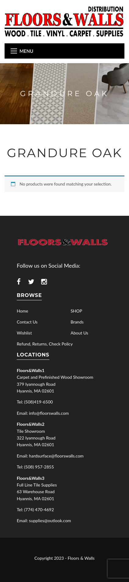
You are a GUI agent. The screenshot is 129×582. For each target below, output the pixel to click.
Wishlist (24, 332)
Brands (77, 321)
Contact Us (27, 321)
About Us (79, 332)
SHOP (76, 310)
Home (22, 310)
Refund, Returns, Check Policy (45, 343)
